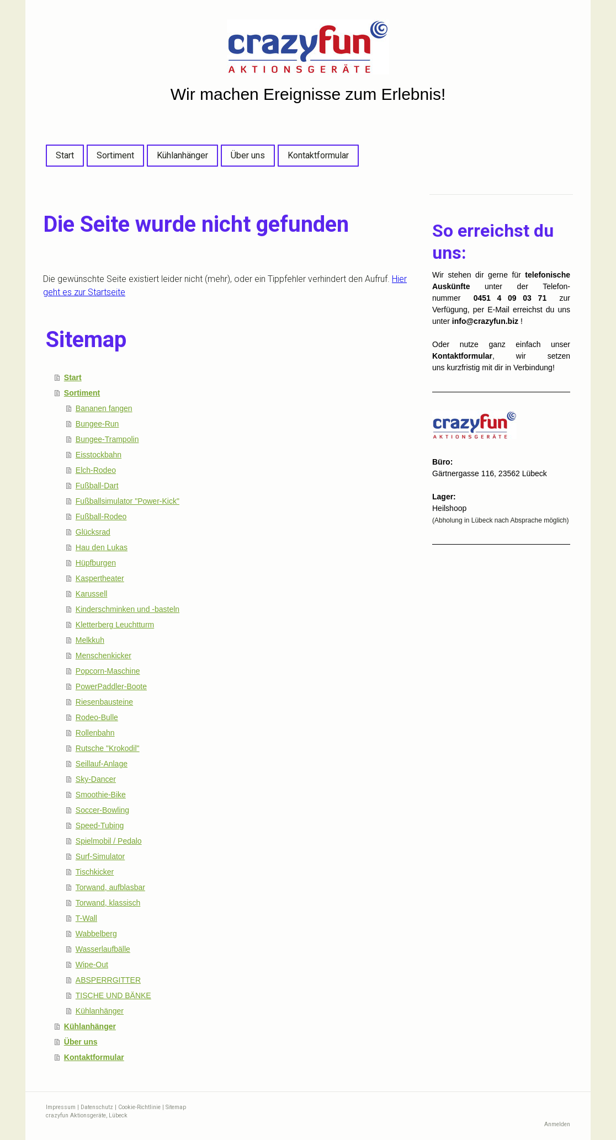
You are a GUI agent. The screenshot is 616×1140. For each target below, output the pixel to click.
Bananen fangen (104, 408)
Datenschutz (97, 1107)
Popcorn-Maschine (108, 671)
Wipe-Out (92, 964)
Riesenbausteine (104, 701)
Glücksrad (93, 532)
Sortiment (115, 155)
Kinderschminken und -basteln (127, 609)
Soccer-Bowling (102, 810)
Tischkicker (95, 871)
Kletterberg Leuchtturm (115, 624)
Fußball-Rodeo (101, 516)
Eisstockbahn (98, 454)
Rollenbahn (95, 732)
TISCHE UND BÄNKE (113, 995)
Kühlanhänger (182, 155)
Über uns (248, 155)
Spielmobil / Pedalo (109, 841)
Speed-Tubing (100, 825)
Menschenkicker (103, 655)
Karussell (92, 593)
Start (65, 155)
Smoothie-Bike (101, 794)
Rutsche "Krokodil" (108, 748)
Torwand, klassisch (108, 902)
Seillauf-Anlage (102, 763)
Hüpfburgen (96, 562)
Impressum (61, 1107)
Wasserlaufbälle (103, 949)
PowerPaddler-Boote (111, 686)
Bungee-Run (97, 423)
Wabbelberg (96, 933)
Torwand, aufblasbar (110, 887)
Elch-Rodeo (96, 470)
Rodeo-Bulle (97, 717)
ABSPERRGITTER (108, 980)
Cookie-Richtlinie (139, 1107)
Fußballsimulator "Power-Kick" (127, 501)
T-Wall (86, 918)
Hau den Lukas (102, 547)
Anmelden (557, 1124)
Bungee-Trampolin (107, 439)
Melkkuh (90, 640)
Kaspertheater (100, 578)
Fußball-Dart (97, 485)
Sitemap (176, 1107)
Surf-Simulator (100, 856)
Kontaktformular (318, 155)
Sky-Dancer (96, 779)
